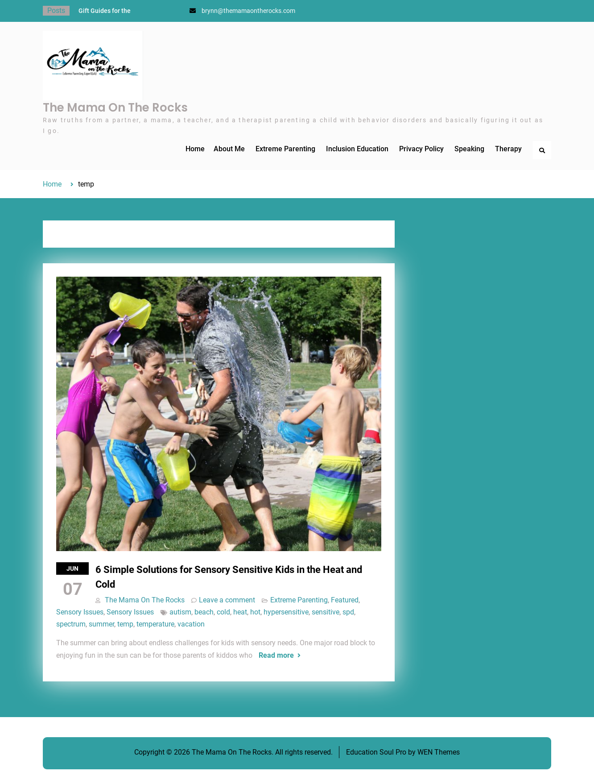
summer (101, 624)
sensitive (325, 612)
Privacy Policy (421, 149)
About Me (229, 149)
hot (255, 612)
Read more (276, 655)
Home (195, 149)
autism (180, 612)
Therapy (508, 149)
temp (125, 624)
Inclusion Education (357, 149)
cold (223, 612)
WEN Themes (438, 752)
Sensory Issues (79, 612)
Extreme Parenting (285, 149)
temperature (155, 624)
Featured (345, 600)
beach (204, 612)
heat (240, 612)
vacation (191, 624)
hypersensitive (286, 612)
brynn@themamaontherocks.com (248, 10)
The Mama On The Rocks (115, 108)
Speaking (469, 149)
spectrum (71, 624)
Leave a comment (227, 600)
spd (348, 612)
